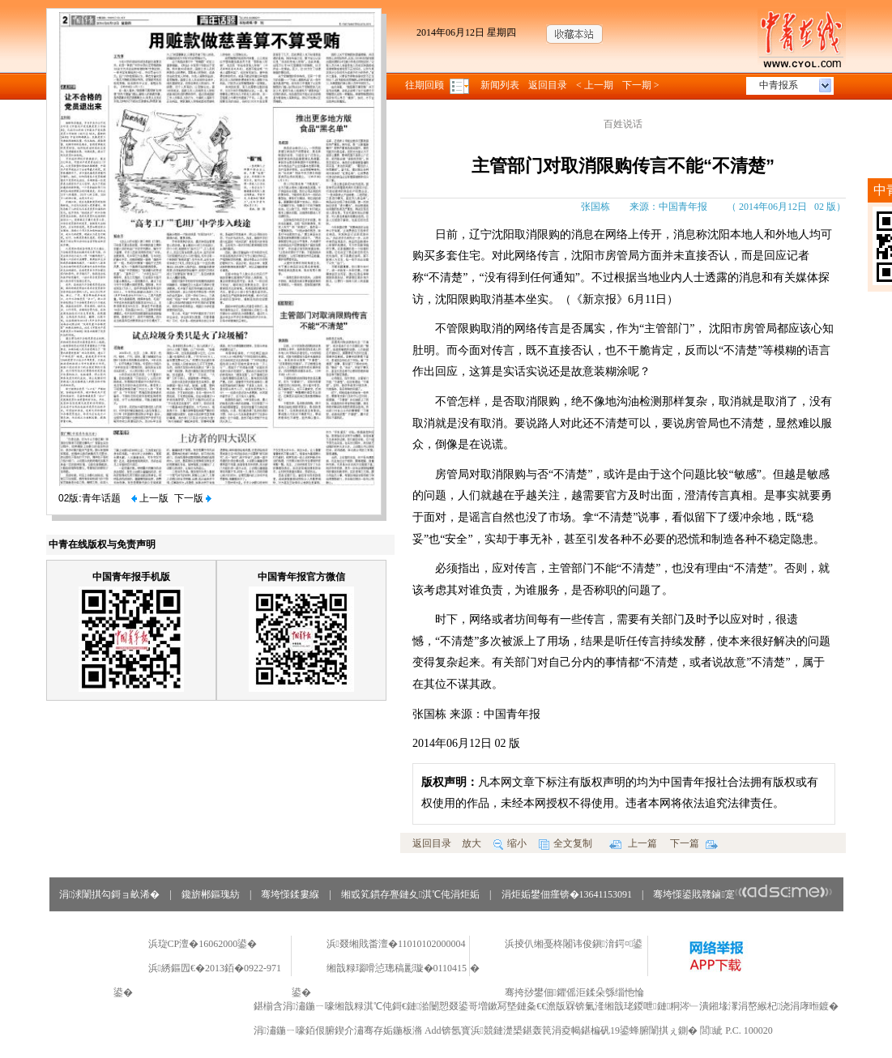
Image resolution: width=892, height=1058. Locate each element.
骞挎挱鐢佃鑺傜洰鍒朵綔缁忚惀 (574, 992)
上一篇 (633, 843)
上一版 (150, 498)
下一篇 (694, 843)
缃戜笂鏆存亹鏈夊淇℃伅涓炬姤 (410, 894)
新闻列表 (499, 85)
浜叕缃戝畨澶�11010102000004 (396, 943)
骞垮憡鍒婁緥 (290, 894)
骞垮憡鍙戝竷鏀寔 (742, 894)
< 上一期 (594, 85)
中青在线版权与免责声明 (102, 544)
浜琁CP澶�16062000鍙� (203, 943)
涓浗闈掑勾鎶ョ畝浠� (109, 894)
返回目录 (547, 85)
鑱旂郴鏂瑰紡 (210, 894)
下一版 (192, 498)
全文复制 (565, 843)
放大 (471, 843)
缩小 (510, 843)
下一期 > (640, 85)
